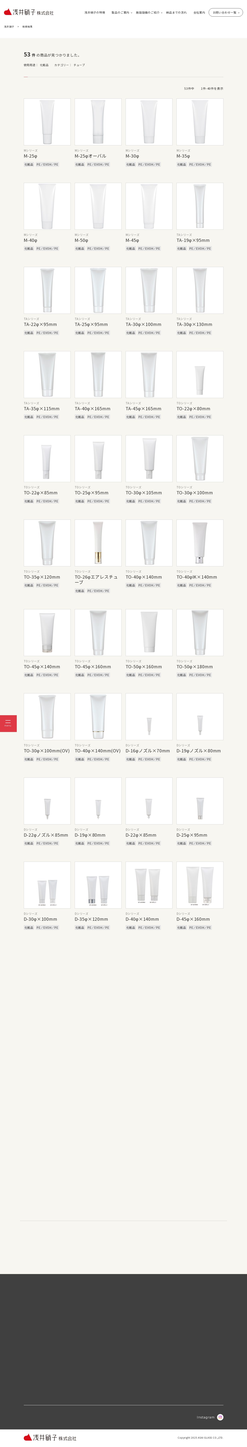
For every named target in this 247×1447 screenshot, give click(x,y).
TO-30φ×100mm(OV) (47, 750)
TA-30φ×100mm (144, 324)
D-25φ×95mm (192, 834)
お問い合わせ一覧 (224, 12)
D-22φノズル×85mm (46, 834)
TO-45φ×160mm (93, 666)
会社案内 (199, 12)
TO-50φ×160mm (144, 666)
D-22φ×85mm (141, 834)
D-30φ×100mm (40, 919)
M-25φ (30, 155)
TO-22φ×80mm (193, 408)
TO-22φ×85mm (41, 492)
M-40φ (30, 240)
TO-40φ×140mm (144, 576)
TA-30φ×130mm (194, 324)
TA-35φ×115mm (42, 408)
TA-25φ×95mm (91, 324)
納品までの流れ (176, 12)
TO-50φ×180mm (195, 666)
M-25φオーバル (90, 155)
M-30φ (132, 155)
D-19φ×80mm (90, 834)
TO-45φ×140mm (42, 666)
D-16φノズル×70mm (148, 750)
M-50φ (81, 240)
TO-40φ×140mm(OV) (98, 750)
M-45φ (132, 240)
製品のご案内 (120, 12)
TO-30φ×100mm (195, 492)
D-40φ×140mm (142, 919)
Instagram (210, 1419)
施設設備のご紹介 (148, 12)
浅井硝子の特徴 (94, 12)
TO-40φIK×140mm (197, 576)
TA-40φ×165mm (93, 408)
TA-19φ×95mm (193, 240)
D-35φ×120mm (91, 919)
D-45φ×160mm (193, 919)
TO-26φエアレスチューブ (96, 579)
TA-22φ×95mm (40, 324)
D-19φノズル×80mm (199, 750)
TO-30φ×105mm (144, 492)
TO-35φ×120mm (42, 576)
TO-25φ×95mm (92, 492)
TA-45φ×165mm (144, 408)
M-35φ (183, 155)
